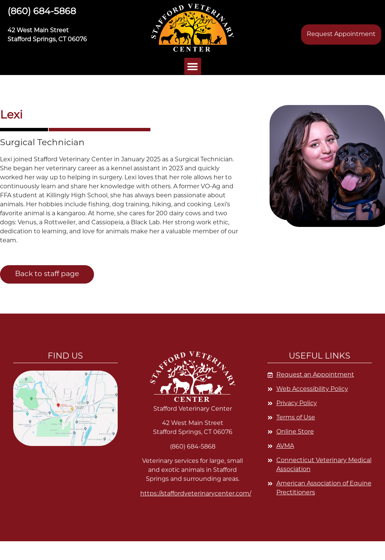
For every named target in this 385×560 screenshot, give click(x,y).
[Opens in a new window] (319, 432)
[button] (192, 28)
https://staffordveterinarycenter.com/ (195, 494)
